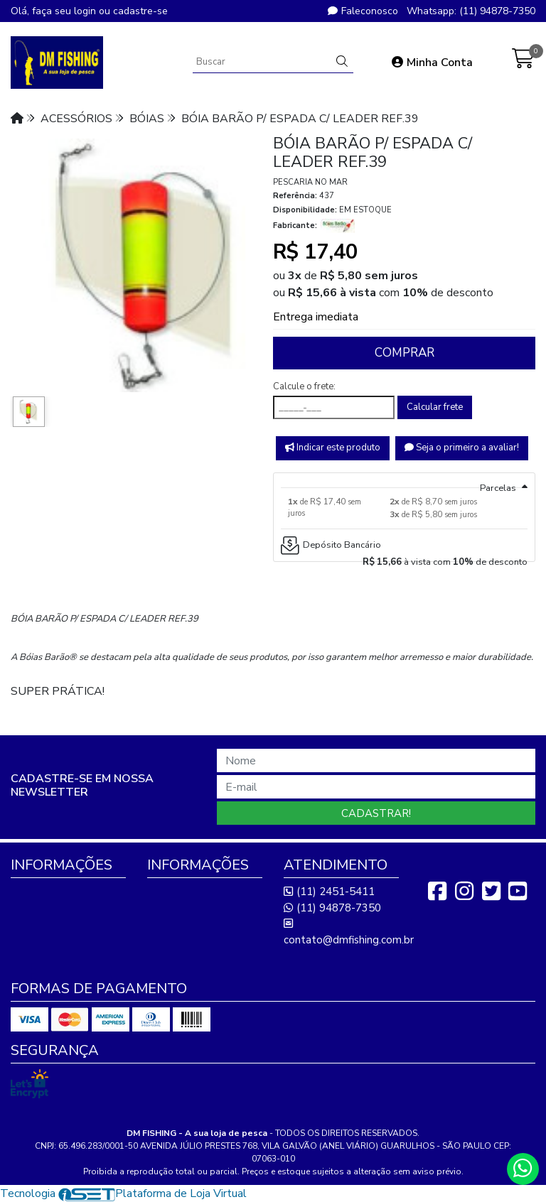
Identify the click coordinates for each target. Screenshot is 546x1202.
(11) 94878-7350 (332, 908)
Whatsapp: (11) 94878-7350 (471, 11)
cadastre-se (140, 11)
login (86, 11)
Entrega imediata (315, 317)
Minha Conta (432, 62)
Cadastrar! (376, 813)
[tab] (404, 480)
